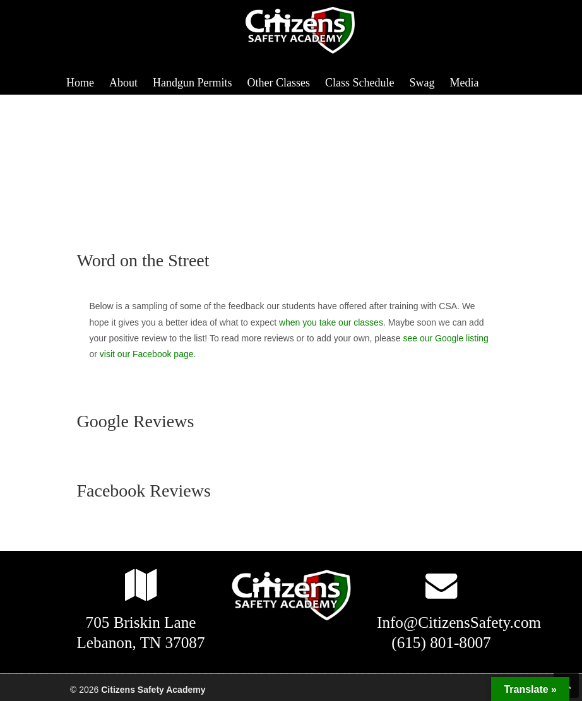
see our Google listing (445, 338)
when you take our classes (331, 322)
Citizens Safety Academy (304, 30)
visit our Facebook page (147, 354)
